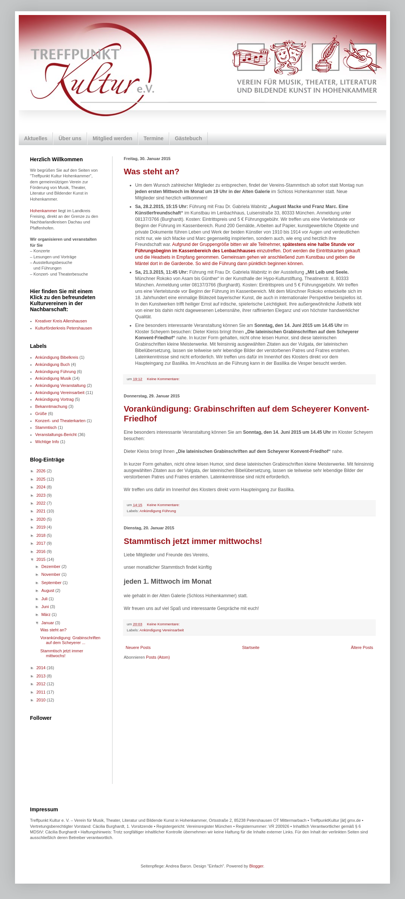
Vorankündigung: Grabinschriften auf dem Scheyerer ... (70, 640)
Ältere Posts (362, 647)
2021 (41, 511)
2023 (41, 495)
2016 (41, 551)
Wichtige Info (47, 441)
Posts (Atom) (158, 657)
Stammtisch (46, 427)
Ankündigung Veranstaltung (60, 385)
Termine (154, 138)
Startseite (250, 647)
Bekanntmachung (51, 406)
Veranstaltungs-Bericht (56, 434)
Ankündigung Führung (158, 511)
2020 (41, 519)
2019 (41, 527)
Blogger (256, 866)
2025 (41, 479)
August (48, 590)
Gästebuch (188, 138)
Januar (48, 622)
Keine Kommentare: (164, 379)
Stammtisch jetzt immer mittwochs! (193, 541)
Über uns (69, 138)
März (46, 614)
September (52, 582)
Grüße (41, 413)
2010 (41, 700)
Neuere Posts (138, 647)
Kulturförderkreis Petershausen (63, 328)
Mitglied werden (112, 138)
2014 (41, 667)
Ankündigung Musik (53, 378)
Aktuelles (35, 138)
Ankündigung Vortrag (54, 399)
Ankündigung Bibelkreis (56, 357)
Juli (45, 598)
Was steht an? (151, 171)
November (51, 574)
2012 (41, 684)
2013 (41, 676)
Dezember (51, 566)
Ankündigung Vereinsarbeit (162, 630)
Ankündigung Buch (52, 364)
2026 (41, 471)
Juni (45, 606)
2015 (41, 559)
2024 (41, 487)
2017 (41, 543)
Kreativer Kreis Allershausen (61, 321)
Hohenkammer (43, 210)
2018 (41, 535)
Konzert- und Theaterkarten (60, 420)
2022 (41, 503)
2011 (41, 692)
